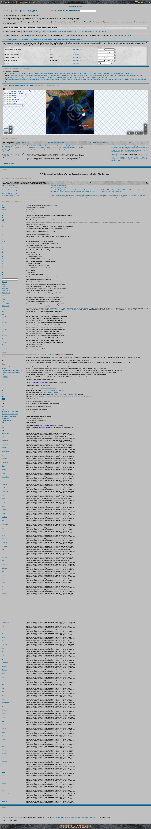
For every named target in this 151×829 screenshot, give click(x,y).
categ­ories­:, (34, 147)
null (76, 49)
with (64, 147)
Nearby (6, 68)
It (142, 150)
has (134, 149)
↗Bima (87, 77)
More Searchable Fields (10, 178)
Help (5, 11)
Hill (119, 146)
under (113, 151)
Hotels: (10, 412)
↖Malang (121, 73)
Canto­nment (17, 146)
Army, (58, 146)
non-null (79, 49)
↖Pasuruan (106, 73)
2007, (138, 157)
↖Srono (139, 75)
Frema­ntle (18, 149)
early (131, 147)
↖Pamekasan (87, 73)
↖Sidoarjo (128, 73)
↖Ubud (45, 75)
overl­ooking (132, 146)
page (64, 149)
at (114, 35)
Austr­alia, (48, 146)
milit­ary (67, 146)
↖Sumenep (70, 73)
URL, (77, 147)
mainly (140, 149)
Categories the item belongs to (10, 190)
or (115, 156)
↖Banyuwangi (44, 73)
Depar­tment (128, 151)
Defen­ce (135, 151)
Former (63, 146)
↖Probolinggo (97, 73)
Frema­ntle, (30, 146)
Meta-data (49, 32)
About (4, 807)
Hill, (20, 147)
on (74, 149)
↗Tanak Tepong (66, 79)
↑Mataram (12, 73)
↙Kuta (59, 75)
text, (49, 147)
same (69, 149)
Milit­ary (35, 146)
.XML (82, 32)
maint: (42, 147)
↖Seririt (86, 75)
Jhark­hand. (123, 157)
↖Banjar (36, 73)
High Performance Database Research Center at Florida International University (76, 817)
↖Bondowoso (67, 77)
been (136, 149)
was (118, 158)
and (73, 147)
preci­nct (130, 149)
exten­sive (126, 150)
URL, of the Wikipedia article (10, 187)
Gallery (42, 32)
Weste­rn (116, 147)
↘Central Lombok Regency (114, 79)
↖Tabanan (65, 75)
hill (140, 147)
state (116, 157)
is (121, 146)
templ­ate (34, 149)
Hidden (29, 147)
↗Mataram (14, 79)
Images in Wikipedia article (9, 193)
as (72, 149)
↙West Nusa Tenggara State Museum (47, 79)
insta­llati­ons (41, 146)
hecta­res (119, 149)
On (127, 157)
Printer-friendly (67, 32)
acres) (126, 149)
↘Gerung (83, 79)
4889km (6, 154)
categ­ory (29, 149)
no (75, 147)
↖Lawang (114, 73)
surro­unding (5, 702)
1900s (135, 147)
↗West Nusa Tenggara (26, 79)
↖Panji (34, 77)
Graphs (4, 169)
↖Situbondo (54, 73)
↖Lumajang (78, 73)
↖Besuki (82, 77)
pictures (79, 6)
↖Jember (62, 73)
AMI (52, 11)
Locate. (18, 85)
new (143, 157)
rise (127, 146)
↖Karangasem (28, 75)
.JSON (86, 32)
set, (48, 149)
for (146, 149)
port (138, 146)
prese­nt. (139, 150)
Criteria (42, 40)
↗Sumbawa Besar (96, 75)
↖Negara (106, 75)
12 (129, 157)
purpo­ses (118, 150)
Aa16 (22, 11)
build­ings (131, 150)
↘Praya (20, 75)
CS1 (39, 147)
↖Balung (49, 77)
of (45, 146)
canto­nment (127, 156)
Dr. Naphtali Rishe (14, 817)
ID (50, 11)
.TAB (78, 32)
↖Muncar (113, 75)
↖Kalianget (94, 77)
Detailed (29, 32)
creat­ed (122, 158)
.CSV (74, 32)
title (67, 149)
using (56, 147)
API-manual (102, 32)
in (134, 156)
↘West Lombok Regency (95, 79)
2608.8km (7, 146)
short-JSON (93, 32)
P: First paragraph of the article (10, 195)
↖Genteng (16, 77)
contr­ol (119, 151)
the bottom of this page (123, 35)
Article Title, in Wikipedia (9, 185)
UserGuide (6, 201)
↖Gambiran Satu (26, 77)
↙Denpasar (21, 73)
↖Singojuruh (7, 77)
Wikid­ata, (77, 149)
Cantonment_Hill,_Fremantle (59, 187)
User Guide (57, 32)
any (74, 49)
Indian (113, 157)
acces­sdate (68, 147)
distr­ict (142, 156)
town (132, 156)
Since (126, 147)
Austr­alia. (121, 147)
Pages (52, 147)
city (141, 146)
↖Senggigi (76, 79)
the (136, 146)
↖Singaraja (29, 73)
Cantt (112, 156)
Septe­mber (133, 157)
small (124, 146)
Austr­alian (54, 146)
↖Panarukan (57, 77)
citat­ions (60, 147)
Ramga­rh (17, 154)
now (136, 150)
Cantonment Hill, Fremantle (58, 185)
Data (3, 138)
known (139, 154)
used (143, 149)
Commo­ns (82, 147)
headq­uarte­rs (116, 160)
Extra (46, 147)
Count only (36, 32)
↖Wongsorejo (131, 75)
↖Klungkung (38, 75)
